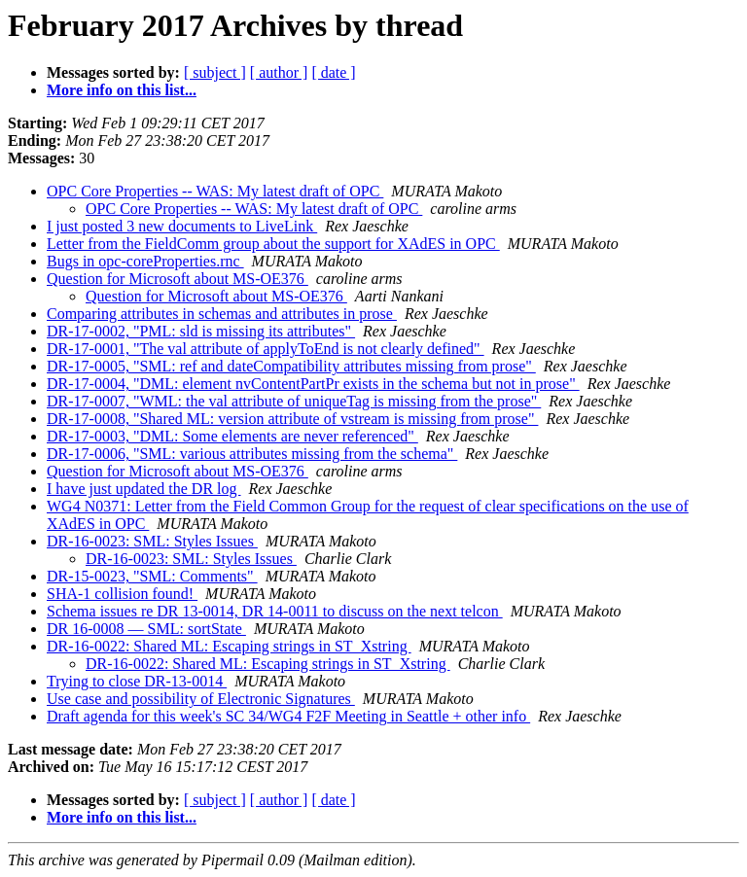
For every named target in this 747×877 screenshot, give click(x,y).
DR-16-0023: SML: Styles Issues (152, 541)
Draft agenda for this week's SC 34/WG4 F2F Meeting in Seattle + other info (288, 716)
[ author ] (279, 72)
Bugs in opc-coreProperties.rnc (145, 261)
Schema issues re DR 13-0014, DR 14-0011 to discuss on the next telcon (275, 611)
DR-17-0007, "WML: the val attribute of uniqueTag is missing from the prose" (294, 401)
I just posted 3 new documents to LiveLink (182, 226)
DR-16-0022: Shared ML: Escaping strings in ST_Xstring (229, 646)
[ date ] (333, 72)
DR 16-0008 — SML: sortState (146, 628)
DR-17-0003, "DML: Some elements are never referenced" (232, 436)
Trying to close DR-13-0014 (137, 681)
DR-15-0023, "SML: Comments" (152, 576)
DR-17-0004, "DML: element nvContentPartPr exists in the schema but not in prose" (313, 383)
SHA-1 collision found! (122, 593)
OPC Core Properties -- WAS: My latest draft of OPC (215, 191)
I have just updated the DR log (144, 488)
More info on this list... (121, 90)
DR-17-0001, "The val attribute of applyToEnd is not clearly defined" (265, 348)
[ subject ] (215, 72)
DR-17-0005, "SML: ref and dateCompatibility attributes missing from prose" (291, 366)
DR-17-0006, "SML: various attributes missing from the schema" (252, 453)
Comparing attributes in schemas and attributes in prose (222, 313)
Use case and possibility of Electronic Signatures (201, 698)
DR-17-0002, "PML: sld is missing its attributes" (201, 331)
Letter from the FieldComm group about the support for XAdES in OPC (273, 243)
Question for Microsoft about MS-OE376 (177, 278)
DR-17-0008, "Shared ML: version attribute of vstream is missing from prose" (292, 418)
